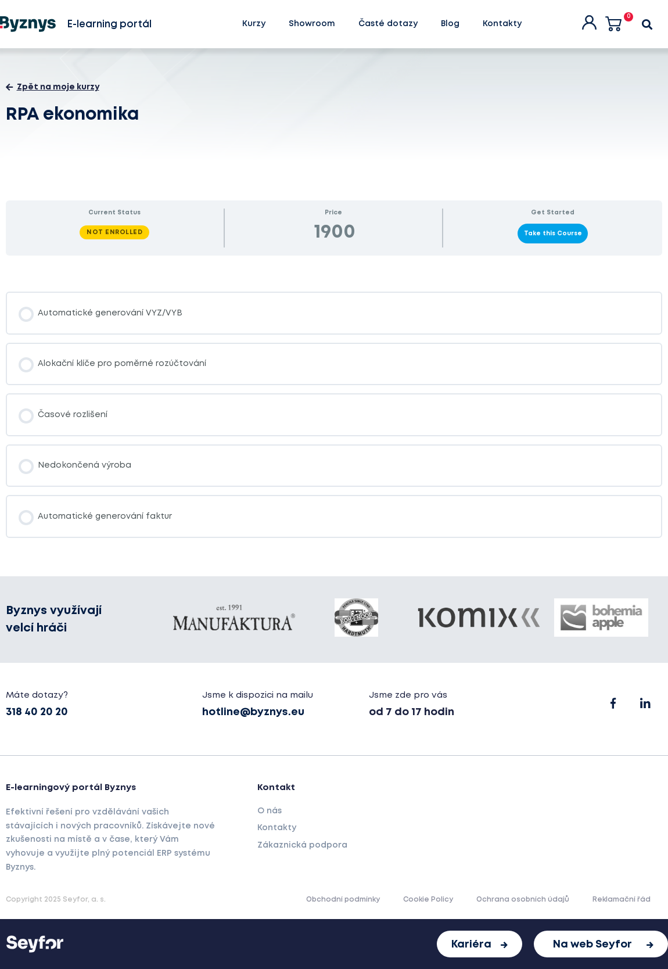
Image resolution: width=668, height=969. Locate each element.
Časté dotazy (388, 23)
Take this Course (553, 233)
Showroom (312, 23)
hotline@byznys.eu (253, 712)
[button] (479, 944)
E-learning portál (109, 24)
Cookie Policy (428, 899)
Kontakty (502, 23)
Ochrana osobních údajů (522, 899)
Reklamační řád (621, 899)
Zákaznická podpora (302, 845)
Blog (450, 23)
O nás (269, 811)
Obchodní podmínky (343, 899)
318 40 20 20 (37, 712)
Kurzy (253, 23)
